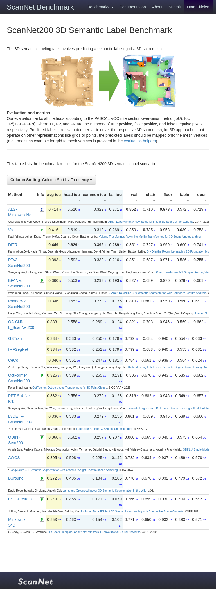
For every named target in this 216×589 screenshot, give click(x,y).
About (157, 7)
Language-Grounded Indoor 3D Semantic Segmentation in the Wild (104, 490)
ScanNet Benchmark (40, 7)
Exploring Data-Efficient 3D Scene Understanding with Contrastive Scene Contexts (131, 511)
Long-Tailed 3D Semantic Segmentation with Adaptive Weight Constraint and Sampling (64, 470)
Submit (174, 7)
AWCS (14, 457)
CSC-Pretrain (20, 499)
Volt (11, 230)
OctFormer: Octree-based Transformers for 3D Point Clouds (69, 387)
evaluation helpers (140, 141)
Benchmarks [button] (100, 7)
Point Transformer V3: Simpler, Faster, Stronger (185, 272)
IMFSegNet (18, 349)
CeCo (13, 360)
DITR (12, 244)
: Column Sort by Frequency (51, 179)
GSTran (15, 338)
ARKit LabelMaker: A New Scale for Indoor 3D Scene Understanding (150, 221)
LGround (15, 478)
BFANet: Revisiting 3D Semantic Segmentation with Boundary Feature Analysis (157, 292)
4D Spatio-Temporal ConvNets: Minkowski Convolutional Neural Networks (94, 532)
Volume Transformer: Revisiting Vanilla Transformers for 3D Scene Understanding (150, 236)
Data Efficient (198, 7)
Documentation (133, 7)
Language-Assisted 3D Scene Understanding (104, 428)
